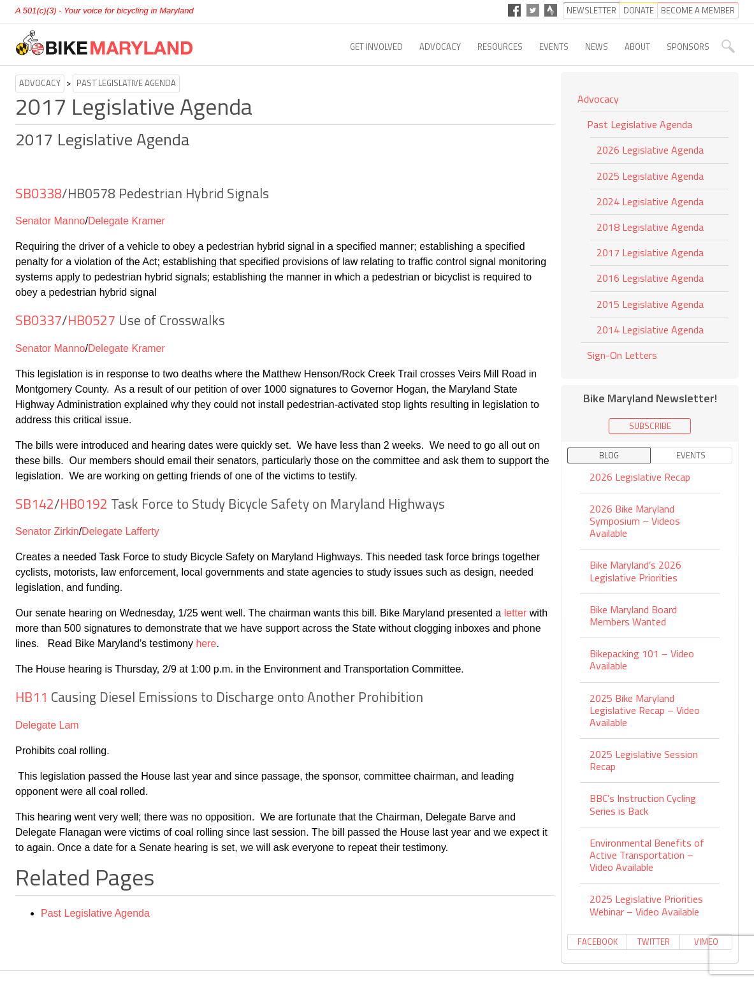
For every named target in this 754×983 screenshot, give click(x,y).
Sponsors (688, 46)
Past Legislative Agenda (126, 82)
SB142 (34, 503)
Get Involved (376, 46)
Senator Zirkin (47, 531)
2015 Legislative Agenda (650, 304)
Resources (500, 46)
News (596, 46)
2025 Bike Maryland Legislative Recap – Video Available (645, 710)
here (206, 643)
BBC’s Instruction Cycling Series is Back (643, 804)
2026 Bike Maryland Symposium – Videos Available (635, 521)
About (637, 46)
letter (515, 613)
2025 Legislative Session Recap (644, 760)
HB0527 (91, 320)
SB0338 (38, 193)
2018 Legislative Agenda (650, 227)
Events (554, 46)
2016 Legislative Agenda (650, 278)
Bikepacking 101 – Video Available (642, 659)
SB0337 (38, 320)
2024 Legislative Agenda (650, 201)
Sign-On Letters (622, 355)
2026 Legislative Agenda (650, 149)
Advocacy (440, 46)
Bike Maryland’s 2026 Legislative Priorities (635, 571)
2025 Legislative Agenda (650, 176)
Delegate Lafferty (120, 531)
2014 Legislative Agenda (650, 329)
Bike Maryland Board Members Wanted (633, 615)
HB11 (31, 697)
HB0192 (84, 503)
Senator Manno (50, 220)
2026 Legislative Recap (640, 477)
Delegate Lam (47, 725)
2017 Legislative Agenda (650, 252)
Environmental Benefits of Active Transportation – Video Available (647, 855)
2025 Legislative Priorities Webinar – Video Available (646, 905)
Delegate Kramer (126, 220)
